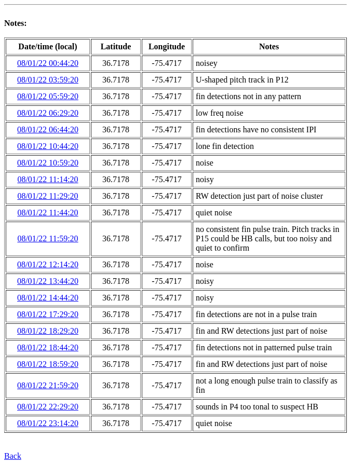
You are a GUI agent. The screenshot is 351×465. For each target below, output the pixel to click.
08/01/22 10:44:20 (47, 146)
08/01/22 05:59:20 (47, 96)
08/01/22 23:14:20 (47, 423)
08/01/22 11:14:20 (47, 179)
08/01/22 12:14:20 (47, 264)
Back (12, 456)
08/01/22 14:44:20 (47, 297)
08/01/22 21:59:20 (47, 385)
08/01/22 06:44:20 (47, 129)
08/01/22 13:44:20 (47, 281)
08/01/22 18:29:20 (47, 330)
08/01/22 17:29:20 (47, 314)
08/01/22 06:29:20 (47, 112)
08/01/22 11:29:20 (47, 196)
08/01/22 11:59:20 (47, 238)
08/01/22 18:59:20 (47, 364)
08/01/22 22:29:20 (47, 406)
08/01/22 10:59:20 (47, 162)
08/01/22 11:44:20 (47, 212)
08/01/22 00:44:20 (47, 63)
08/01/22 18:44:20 (47, 347)
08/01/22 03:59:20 (47, 79)
